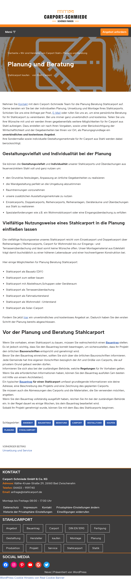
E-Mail (57, 112)
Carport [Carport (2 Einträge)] (54, 546)
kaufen (111, 429)
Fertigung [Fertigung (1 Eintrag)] (100, 546)
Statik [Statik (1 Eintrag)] (95, 566)
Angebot (28, 429)
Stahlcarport (27, 436)
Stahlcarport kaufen (19, 75)
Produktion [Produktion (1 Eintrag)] (13, 566)
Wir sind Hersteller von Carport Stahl (40, 53)
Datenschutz (11, 525)
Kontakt (23, 104)
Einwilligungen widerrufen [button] (73, 530)
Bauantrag (113, 343)
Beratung (61, 429)
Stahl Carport (44, 75)
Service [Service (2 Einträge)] (52, 566)
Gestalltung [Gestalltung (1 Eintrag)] (13, 556)
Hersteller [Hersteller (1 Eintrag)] (36, 556)
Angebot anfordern (114, 32)
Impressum (31, 525)
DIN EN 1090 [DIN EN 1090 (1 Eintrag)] (76, 546)
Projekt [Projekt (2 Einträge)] (34, 566)
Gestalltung (95, 429)
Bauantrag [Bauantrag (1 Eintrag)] (33, 546)
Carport (77, 429)
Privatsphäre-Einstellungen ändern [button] (78, 525)
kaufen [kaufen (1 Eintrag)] (56, 556)
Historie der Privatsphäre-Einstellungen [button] (28, 530)
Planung (9, 436)
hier (26, 318)
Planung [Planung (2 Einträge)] (96, 556)
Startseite (13, 53)
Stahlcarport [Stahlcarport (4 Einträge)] (75, 566)
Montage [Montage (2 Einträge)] (75, 556)
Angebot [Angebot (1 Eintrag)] (11, 546)
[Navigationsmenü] (10, 32)
